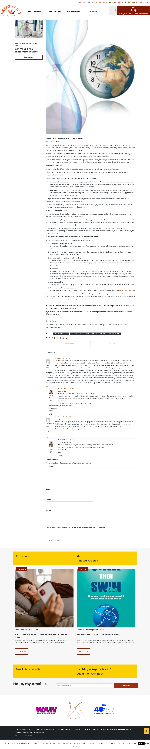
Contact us (28, 57)
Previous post (70, 344)
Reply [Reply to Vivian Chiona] (50, 414)
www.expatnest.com (53, 327)
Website (49, 510)
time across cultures (99, 334)
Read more (21, 651)
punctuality (84, 334)
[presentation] (60, 533)
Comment (50, 466)
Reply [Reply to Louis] (47, 386)
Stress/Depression (21, 630)
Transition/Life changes (86, 630)
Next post (111, 344)
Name (48, 489)
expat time (74, 334)
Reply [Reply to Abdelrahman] (47, 437)
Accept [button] (141, 743)
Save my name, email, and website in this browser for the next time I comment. (75, 528)
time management (114, 334)
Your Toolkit (33, 630)
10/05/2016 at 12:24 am (63, 358)
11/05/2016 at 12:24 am (66, 389)
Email (48, 500)
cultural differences (61, 334)
